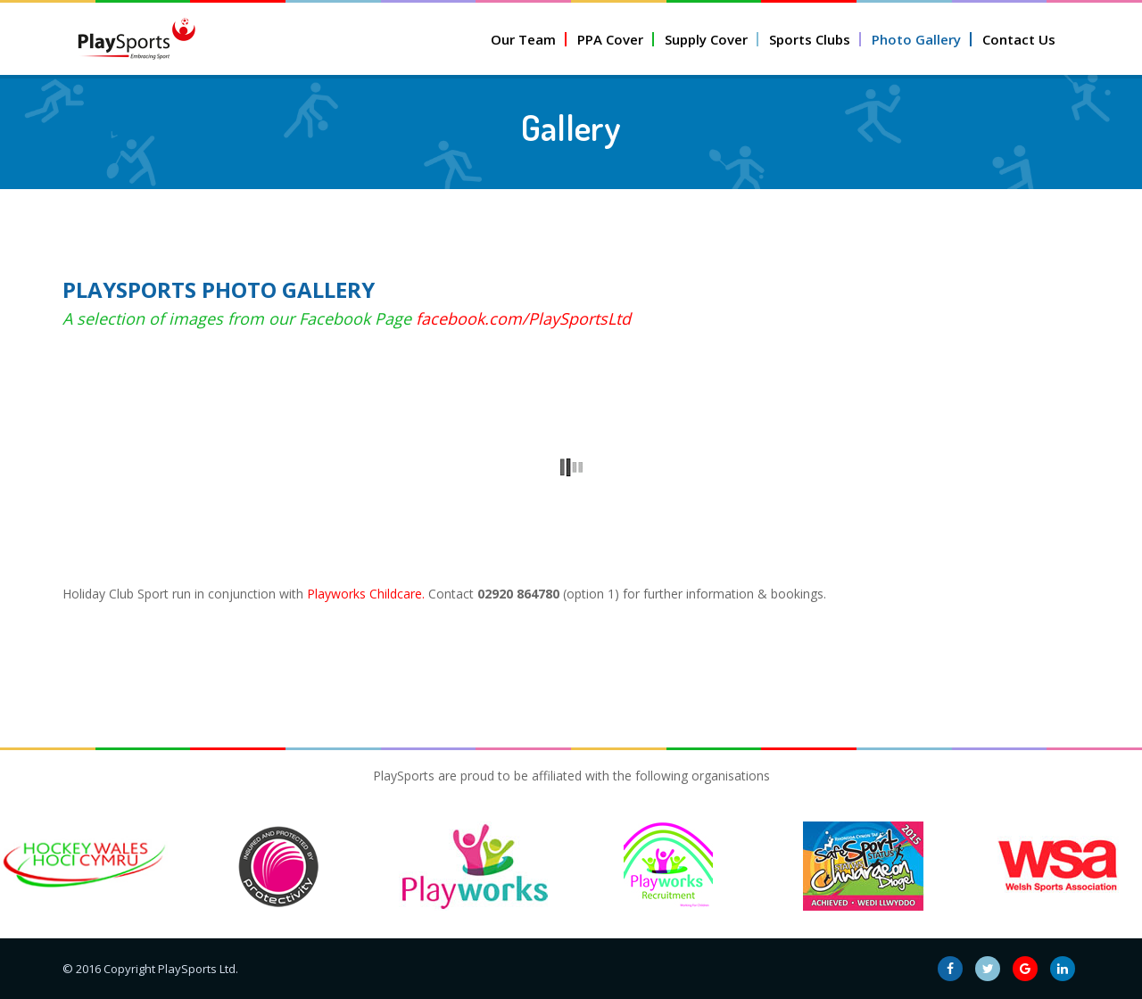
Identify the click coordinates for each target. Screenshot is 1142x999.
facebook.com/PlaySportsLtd (523, 318)
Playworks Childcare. (366, 593)
